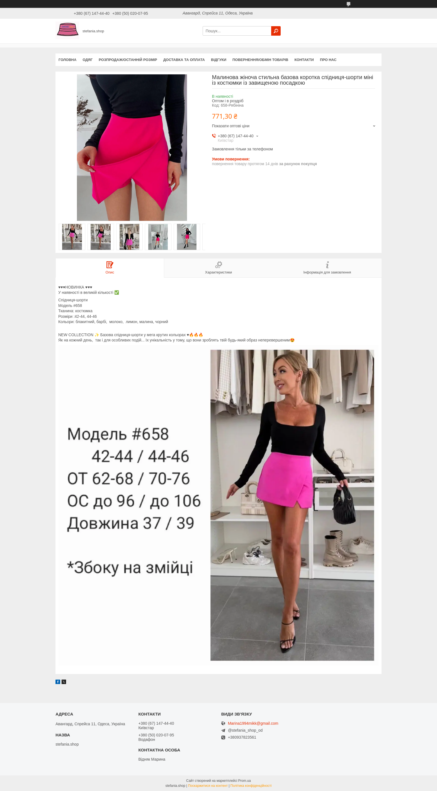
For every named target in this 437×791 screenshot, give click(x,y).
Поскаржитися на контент (208, 786)
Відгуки (218, 60)
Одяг (87, 60)
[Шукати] (276, 31)
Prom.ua (244, 781)
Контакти (304, 60)
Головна (67, 60)
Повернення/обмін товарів (260, 60)
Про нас (328, 60)
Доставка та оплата (184, 60)
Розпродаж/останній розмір (128, 60)
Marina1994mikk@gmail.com (253, 723)
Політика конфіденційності (251, 786)
